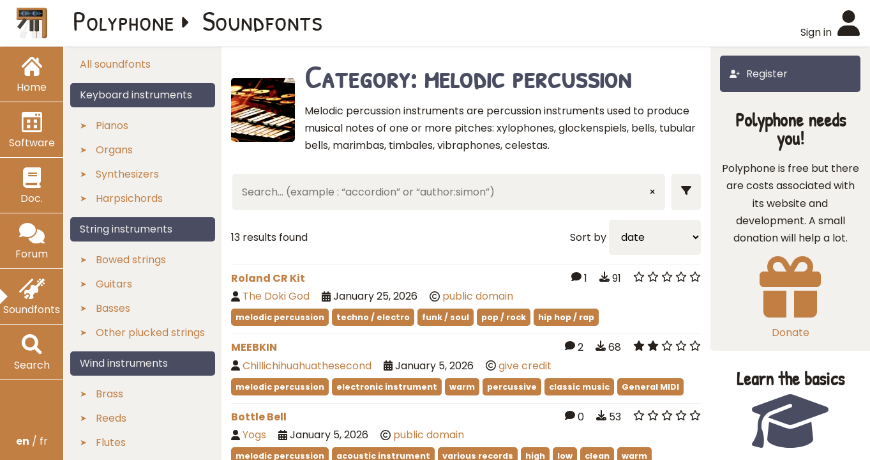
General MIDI (650, 386)
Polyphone (124, 20)
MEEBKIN (254, 347)
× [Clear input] (652, 192)
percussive (512, 386)
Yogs (254, 434)
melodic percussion (280, 317)
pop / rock (503, 317)
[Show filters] (686, 192)
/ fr (32, 441)
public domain (477, 296)
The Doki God (277, 296)
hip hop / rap (566, 317)
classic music (579, 386)
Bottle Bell (259, 417)
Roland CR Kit (268, 278)
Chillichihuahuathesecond (307, 365)
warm (462, 386)
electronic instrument (386, 386)
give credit (525, 365)
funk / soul (445, 317)
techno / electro (373, 317)
